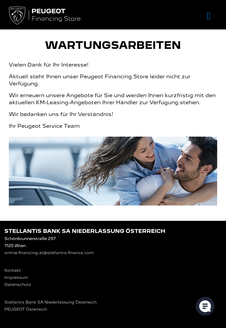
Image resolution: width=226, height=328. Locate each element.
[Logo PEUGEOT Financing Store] (45, 16)
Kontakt (12, 270)
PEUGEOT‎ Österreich (25, 309)
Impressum (16, 277)
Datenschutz (17, 284)
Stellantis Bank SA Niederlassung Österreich (50, 302)
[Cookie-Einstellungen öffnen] (205, 306)
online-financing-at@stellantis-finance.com (49, 252)
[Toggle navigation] (208, 16)
